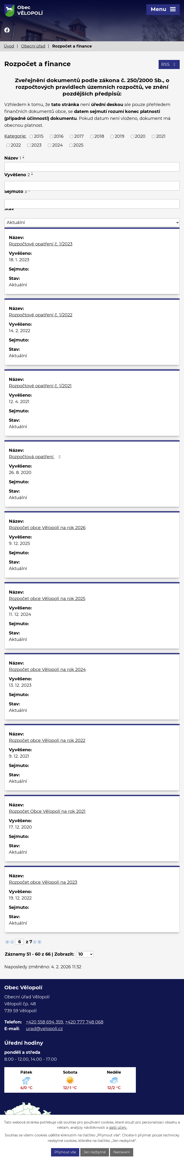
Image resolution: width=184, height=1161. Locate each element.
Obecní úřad (33, 46)
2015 (38, 136)
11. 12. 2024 (20, 614)
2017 (79, 136)
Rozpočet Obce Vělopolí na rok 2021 (47, 811)
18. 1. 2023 (19, 259)
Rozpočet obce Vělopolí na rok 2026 (47, 527)
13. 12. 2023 (20, 685)
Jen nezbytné (95, 1152)
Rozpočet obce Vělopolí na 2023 (43, 882)
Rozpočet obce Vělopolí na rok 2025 (47, 598)
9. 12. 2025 (19, 543)
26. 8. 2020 (20, 472)
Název (12, 158)
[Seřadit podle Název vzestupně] (23, 156)
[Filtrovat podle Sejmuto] (92, 204)
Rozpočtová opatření (35, 456)
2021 (161, 136)
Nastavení (121, 1152)
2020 (140, 136)
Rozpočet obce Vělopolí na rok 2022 (47, 740)
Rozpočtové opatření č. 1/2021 (40, 386)
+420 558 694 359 (44, 1022)
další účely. (118, 1128)
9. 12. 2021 (19, 756)
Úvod (9, 46)
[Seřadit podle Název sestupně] (23, 158)
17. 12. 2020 (20, 827)
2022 (16, 145)
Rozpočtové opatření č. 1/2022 (40, 315)
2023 (36, 145)
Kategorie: (15, 136)
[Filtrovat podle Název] (92, 167)
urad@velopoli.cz (44, 1028)
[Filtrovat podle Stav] (92, 222)
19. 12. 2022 (20, 898)
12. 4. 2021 (19, 401)
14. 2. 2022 (19, 330)
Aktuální (18, 285)
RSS (169, 64)
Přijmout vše (65, 1152)
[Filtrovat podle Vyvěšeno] (92, 186)
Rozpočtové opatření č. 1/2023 (40, 244)
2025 (78, 145)
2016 (58, 136)
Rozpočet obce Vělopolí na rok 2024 (47, 669)
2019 (119, 136)
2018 (99, 136)
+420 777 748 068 (84, 1022)
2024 (57, 145)
